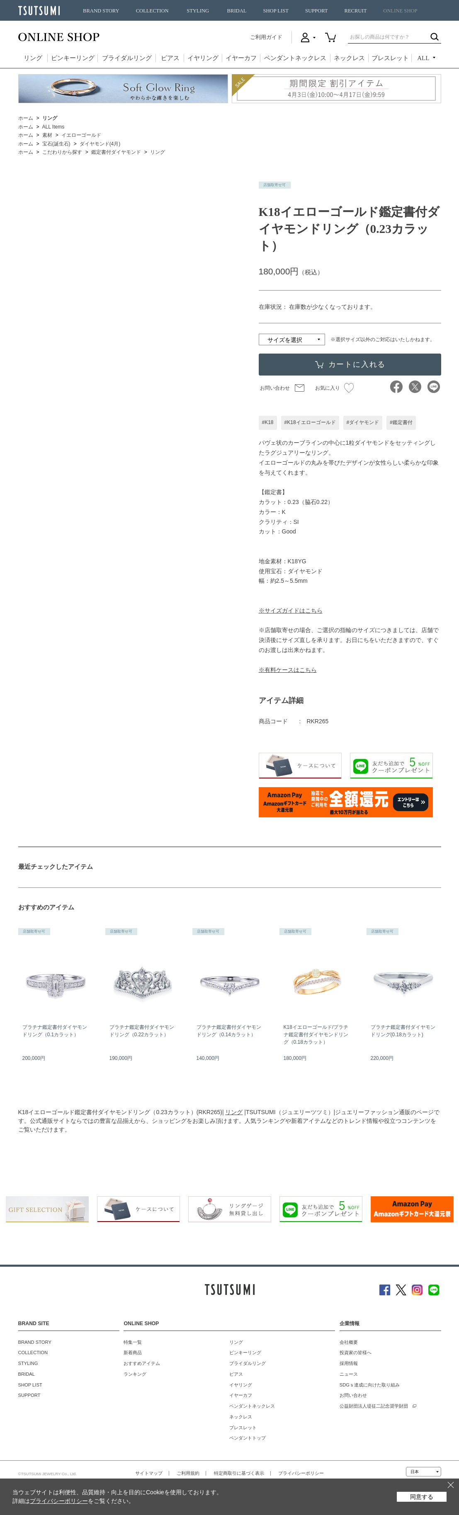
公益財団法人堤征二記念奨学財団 (374, 1405)
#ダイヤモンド (363, 422)
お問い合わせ (275, 388)
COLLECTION (152, 11)
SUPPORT (316, 11)
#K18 (268, 422)
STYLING (198, 11)
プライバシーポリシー (301, 1473)
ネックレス (349, 58)
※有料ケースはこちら (288, 670)
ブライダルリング (127, 58)
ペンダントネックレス (295, 58)
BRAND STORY (101, 11)
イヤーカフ (241, 58)
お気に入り (334, 388)
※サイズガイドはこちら (291, 610)
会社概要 (349, 1342)
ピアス (170, 58)
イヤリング (203, 58)
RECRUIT (355, 11)
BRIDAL (237, 11)
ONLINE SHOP (400, 11)
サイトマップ (149, 1473)
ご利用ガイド (266, 37)
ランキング (135, 1374)
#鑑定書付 (401, 422)
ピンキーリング (73, 58)
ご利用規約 (188, 1473)
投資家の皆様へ (356, 1352)
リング (33, 58)
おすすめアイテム (142, 1363)
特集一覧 (133, 1342)
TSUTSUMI (39, 10)
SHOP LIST (275, 11)
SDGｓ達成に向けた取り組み (370, 1384)
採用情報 (349, 1363)
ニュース (349, 1374)
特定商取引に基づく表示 (239, 1473)
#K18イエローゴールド (310, 422)
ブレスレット (390, 58)
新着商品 (133, 1352)
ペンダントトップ (247, 1437)
